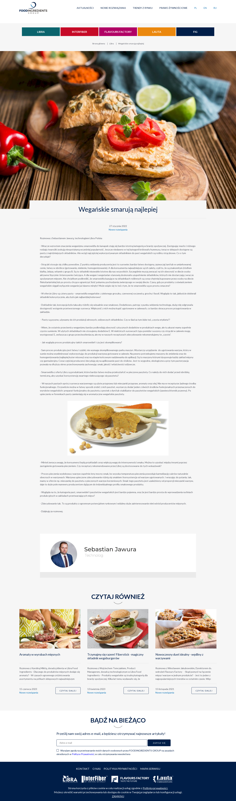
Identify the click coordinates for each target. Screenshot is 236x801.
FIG (195, 31)
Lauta (156, 31)
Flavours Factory (118, 31)
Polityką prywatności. (155, 788)
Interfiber (79, 31)
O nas (97, 768)
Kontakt (83, 768)
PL (195, 7)
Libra (41, 31)
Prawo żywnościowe (173, 7)
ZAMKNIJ (118, 796)
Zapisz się (159, 743)
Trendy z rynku (143, 7)
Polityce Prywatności (83, 754)
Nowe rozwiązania (113, 7)
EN (205, 7)
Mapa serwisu (150, 768)
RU (215, 7)
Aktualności (85, 7)
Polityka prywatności (120, 768)
